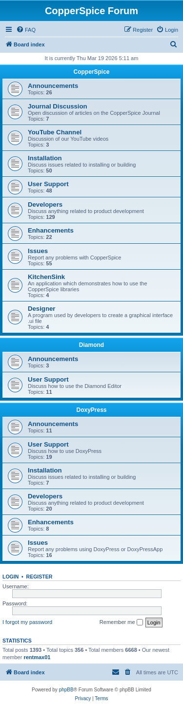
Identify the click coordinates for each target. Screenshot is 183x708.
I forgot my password (27, 622)
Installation (45, 158)
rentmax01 (36, 657)
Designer (41, 308)
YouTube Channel (54, 132)
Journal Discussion (57, 106)
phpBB (66, 689)
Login (10, 576)
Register (39, 576)
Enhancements (51, 230)
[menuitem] (26, 30)
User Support (48, 184)
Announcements (53, 85)
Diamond (91, 345)
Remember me (121, 622)
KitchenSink (46, 276)
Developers (45, 204)
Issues (38, 251)
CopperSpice (91, 71)
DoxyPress (91, 410)
